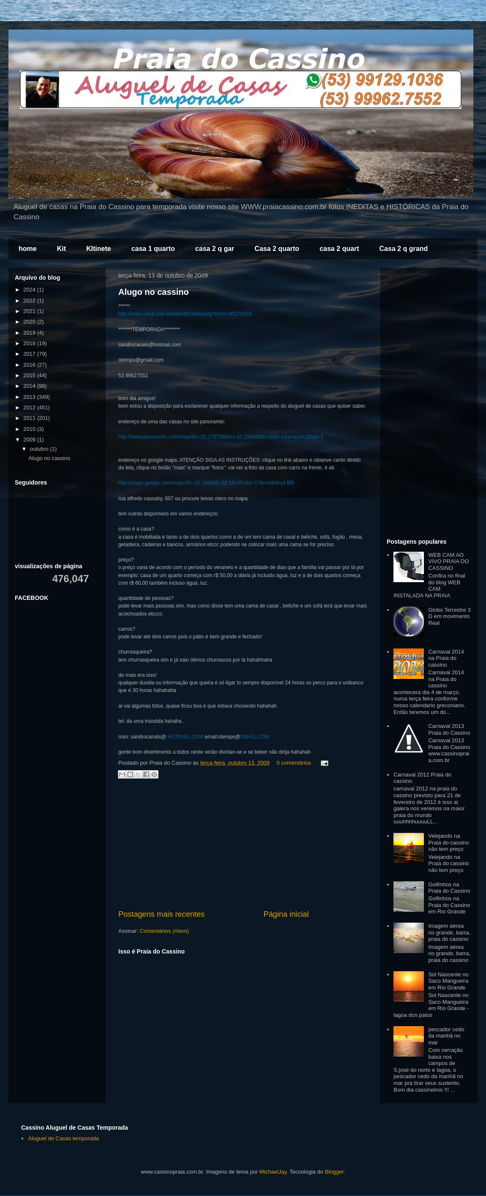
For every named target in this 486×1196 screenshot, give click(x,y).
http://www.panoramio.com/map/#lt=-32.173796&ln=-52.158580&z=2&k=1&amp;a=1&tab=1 (221, 437)
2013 (30, 397)
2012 (30, 407)
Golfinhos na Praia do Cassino (449, 887)
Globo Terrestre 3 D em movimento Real (449, 616)
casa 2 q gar (215, 248)
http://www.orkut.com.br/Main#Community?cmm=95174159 (184, 314)
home (28, 248)
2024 (30, 289)
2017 (30, 354)
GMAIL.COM (254, 737)
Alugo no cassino (153, 292)
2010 (30, 429)
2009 (30, 439)
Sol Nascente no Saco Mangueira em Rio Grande (448, 981)
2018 (30, 343)
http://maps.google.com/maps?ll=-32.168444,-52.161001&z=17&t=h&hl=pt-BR (206, 483)
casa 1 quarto (153, 248)
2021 (30, 311)
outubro (40, 449)
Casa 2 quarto (276, 248)
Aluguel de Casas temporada (63, 1138)
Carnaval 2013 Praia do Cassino (449, 729)
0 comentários (293, 763)
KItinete (98, 248)
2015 (30, 375)
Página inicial (286, 914)
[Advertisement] (243, 845)
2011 (30, 418)
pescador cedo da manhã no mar (446, 1036)
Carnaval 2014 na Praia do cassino (446, 658)
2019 (30, 333)
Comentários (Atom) (164, 931)
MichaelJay (273, 1172)
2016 (30, 365)
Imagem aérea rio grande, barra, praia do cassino (449, 932)
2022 (30, 300)
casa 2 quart (339, 248)
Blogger (334, 1172)
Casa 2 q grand (404, 248)
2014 (30, 386)
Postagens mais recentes (161, 914)
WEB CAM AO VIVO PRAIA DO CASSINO (448, 561)
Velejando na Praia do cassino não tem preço (448, 842)
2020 (30, 322)
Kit (61, 248)
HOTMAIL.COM (185, 737)
